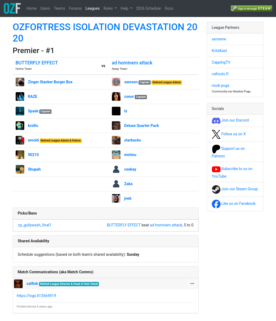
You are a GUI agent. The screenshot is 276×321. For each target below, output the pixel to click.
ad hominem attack (132, 62)
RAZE (32, 96)
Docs (169, 8)
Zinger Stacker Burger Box (50, 82)
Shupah (34, 169)
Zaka (128, 184)
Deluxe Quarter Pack (141, 125)
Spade (33, 111)
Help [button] (124, 8)
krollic (33, 125)
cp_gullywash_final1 (34, 225)
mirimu (130, 155)
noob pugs (221, 85)
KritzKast (219, 51)
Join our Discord (230, 120)
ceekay (130, 169)
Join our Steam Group (235, 189)
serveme (219, 39)
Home (31, 8)
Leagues (92, 8)
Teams (59, 8)
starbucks (132, 140)
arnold (33, 140)
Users (45, 8)
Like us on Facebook (234, 203)
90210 (33, 155)
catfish (32, 283)
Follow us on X (229, 134)
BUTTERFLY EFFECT (37, 62)
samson (131, 82)
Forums (75, 8)
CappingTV (221, 62)
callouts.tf (220, 74)
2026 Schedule (148, 8)
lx (125, 111)
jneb (128, 198)
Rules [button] (109, 8)
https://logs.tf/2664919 (36, 296)
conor (129, 96)
